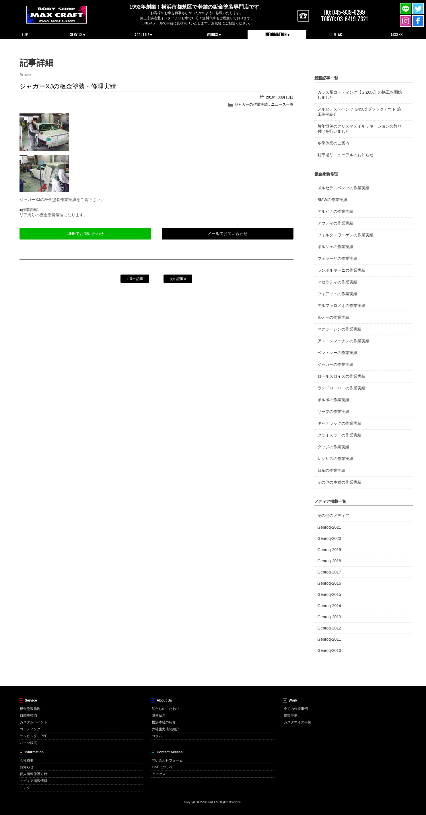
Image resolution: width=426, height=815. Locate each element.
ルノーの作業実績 (334, 317)
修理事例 (290, 715)
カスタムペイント (33, 722)
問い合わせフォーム (167, 760)
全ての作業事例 (296, 709)
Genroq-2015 (329, 594)
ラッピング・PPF (33, 736)
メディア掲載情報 (33, 781)
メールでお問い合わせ (227, 233)
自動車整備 (28, 715)
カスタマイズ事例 (297, 722)
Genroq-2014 (329, 605)
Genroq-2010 (329, 650)
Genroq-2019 (329, 549)
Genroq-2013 (329, 617)
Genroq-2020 (329, 538)
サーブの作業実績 (334, 411)
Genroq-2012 (329, 628)
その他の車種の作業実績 (340, 482)
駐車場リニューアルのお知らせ (346, 154)
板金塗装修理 (30, 709)
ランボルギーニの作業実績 (342, 270)
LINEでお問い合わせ (85, 233)
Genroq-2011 (329, 639)
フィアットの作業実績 (338, 293)
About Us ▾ (143, 34)
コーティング (30, 729)
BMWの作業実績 (332, 199)
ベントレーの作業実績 (338, 352)
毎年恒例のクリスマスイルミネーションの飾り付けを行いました (360, 129)
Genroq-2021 (329, 527)
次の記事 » (178, 279)
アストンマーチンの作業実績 (344, 341)
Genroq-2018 (329, 561)
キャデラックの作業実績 (340, 423)
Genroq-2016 (329, 583)
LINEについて (162, 767)
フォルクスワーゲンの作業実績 (346, 235)
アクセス (159, 774)
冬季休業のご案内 (334, 143)
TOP (24, 34)
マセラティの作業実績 (338, 282)
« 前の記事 (135, 279)
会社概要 (27, 760)
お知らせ (27, 767)
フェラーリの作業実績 (338, 258)
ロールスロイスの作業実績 (342, 376)
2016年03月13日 (279, 97)
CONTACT (336, 34)
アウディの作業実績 (336, 223)
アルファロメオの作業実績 (342, 305)
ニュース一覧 (282, 104)
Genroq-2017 (329, 572)
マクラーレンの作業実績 (340, 329)
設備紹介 (159, 715)
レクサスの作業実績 (336, 458)
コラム (157, 736)
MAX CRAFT (56, 14)
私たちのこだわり (165, 709)
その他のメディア (334, 515)
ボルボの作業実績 (334, 399)
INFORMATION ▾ (276, 34)
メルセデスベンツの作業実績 (344, 188)
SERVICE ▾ (77, 34)
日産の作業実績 (332, 470)
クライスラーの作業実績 (340, 435)
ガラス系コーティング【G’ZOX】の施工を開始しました (360, 95)
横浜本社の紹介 (164, 722)
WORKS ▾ (214, 34)
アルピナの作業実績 (336, 211)
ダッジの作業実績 (334, 447)
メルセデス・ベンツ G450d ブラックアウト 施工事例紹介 (359, 112)
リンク (25, 788)
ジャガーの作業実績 (251, 104)
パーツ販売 (28, 743)
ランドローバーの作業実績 (342, 388)
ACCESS (396, 34)
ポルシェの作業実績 (336, 246)
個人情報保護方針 (33, 774)
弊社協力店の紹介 (165, 729)
